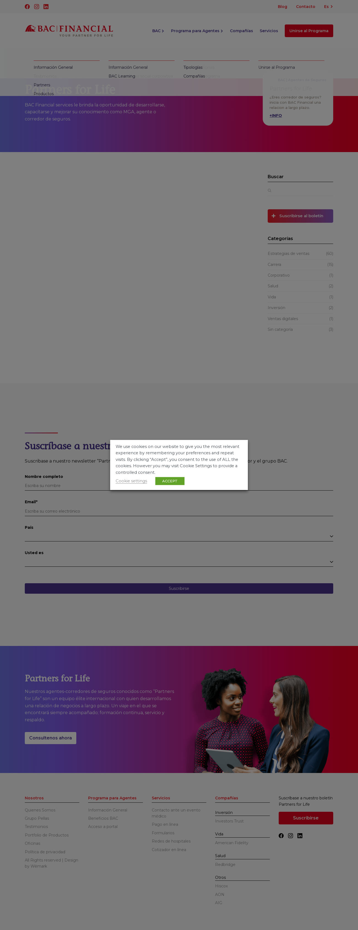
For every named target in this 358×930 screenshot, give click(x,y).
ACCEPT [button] (170, 481)
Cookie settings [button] (131, 480)
